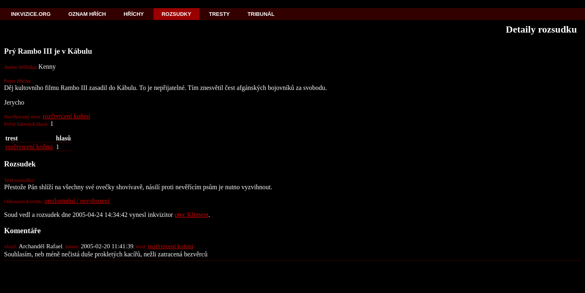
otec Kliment (191, 214)
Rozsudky (176, 14)
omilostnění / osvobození (77, 200)
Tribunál (260, 14)
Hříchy (134, 14)
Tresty (219, 14)
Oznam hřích (87, 14)
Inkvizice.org (31, 14)
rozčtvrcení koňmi (66, 116)
